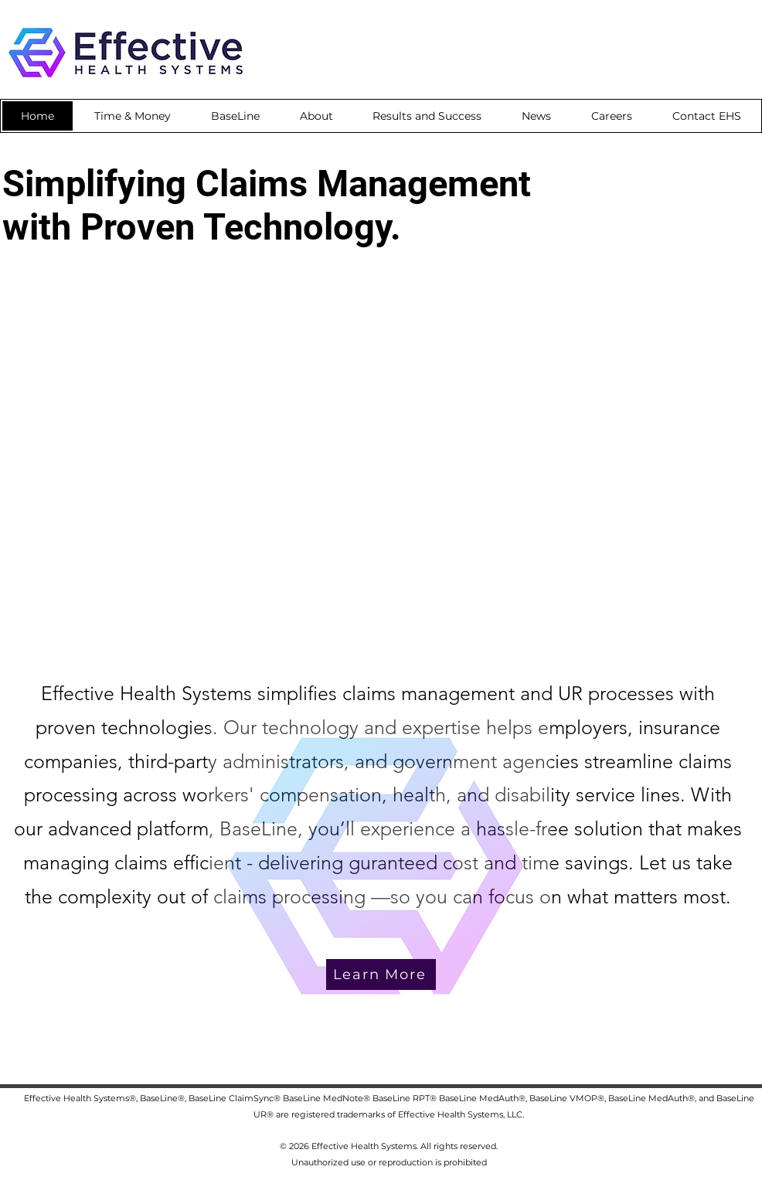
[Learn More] (381, 974)
